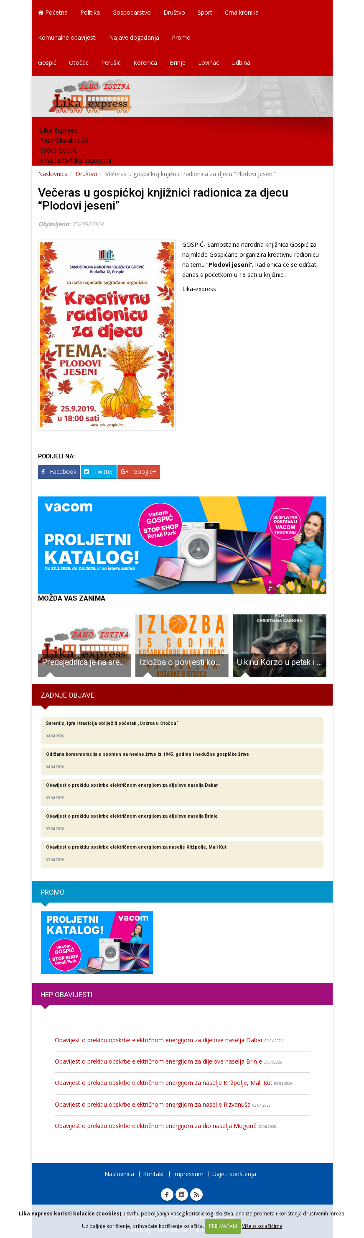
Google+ (139, 472)
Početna (53, 12)
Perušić (111, 63)
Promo (181, 37)
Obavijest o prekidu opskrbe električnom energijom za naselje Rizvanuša (163, 1104)
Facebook (58, 472)
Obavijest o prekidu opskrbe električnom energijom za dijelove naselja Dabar (169, 1040)
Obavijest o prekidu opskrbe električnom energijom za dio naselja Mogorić (165, 1126)
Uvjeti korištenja (234, 1174)
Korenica (145, 63)
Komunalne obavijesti (67, 37)
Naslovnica (53, 174)
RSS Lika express (196, 1194)
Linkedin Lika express (182, 1194)
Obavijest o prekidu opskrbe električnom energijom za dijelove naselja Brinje (168, 1061)
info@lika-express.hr (85, 160)
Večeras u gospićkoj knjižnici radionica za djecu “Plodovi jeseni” (163, 199)
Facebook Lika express (167, 1194)
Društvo (174, 12)
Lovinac (208, 63)
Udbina (241, 63)
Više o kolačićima (262, 1226)
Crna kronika (242, 12)
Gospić (47, 63)
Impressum (188, 1174)
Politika (90, 12)
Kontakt (153, 1174)
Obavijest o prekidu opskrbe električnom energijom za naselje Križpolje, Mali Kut (174, 1083)
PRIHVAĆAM (223, 1226)
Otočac (79, 63)
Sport (205, 12)
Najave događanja (134, 37)
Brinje (178, 63)
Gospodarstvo (131, 12)
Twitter (98, 472)
